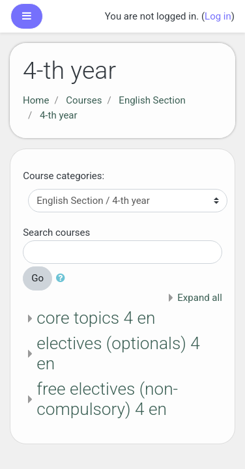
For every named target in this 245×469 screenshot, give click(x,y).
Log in (218, 16)
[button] (63, 278)
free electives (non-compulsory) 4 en (107, 399)
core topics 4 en (95, 318)
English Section (152, 100)
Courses (84, 100)
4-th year (59, 115)
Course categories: (63, 176)
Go (37, 278)
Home (36, 100)
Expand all (199, 298)
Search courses (56, 232)
